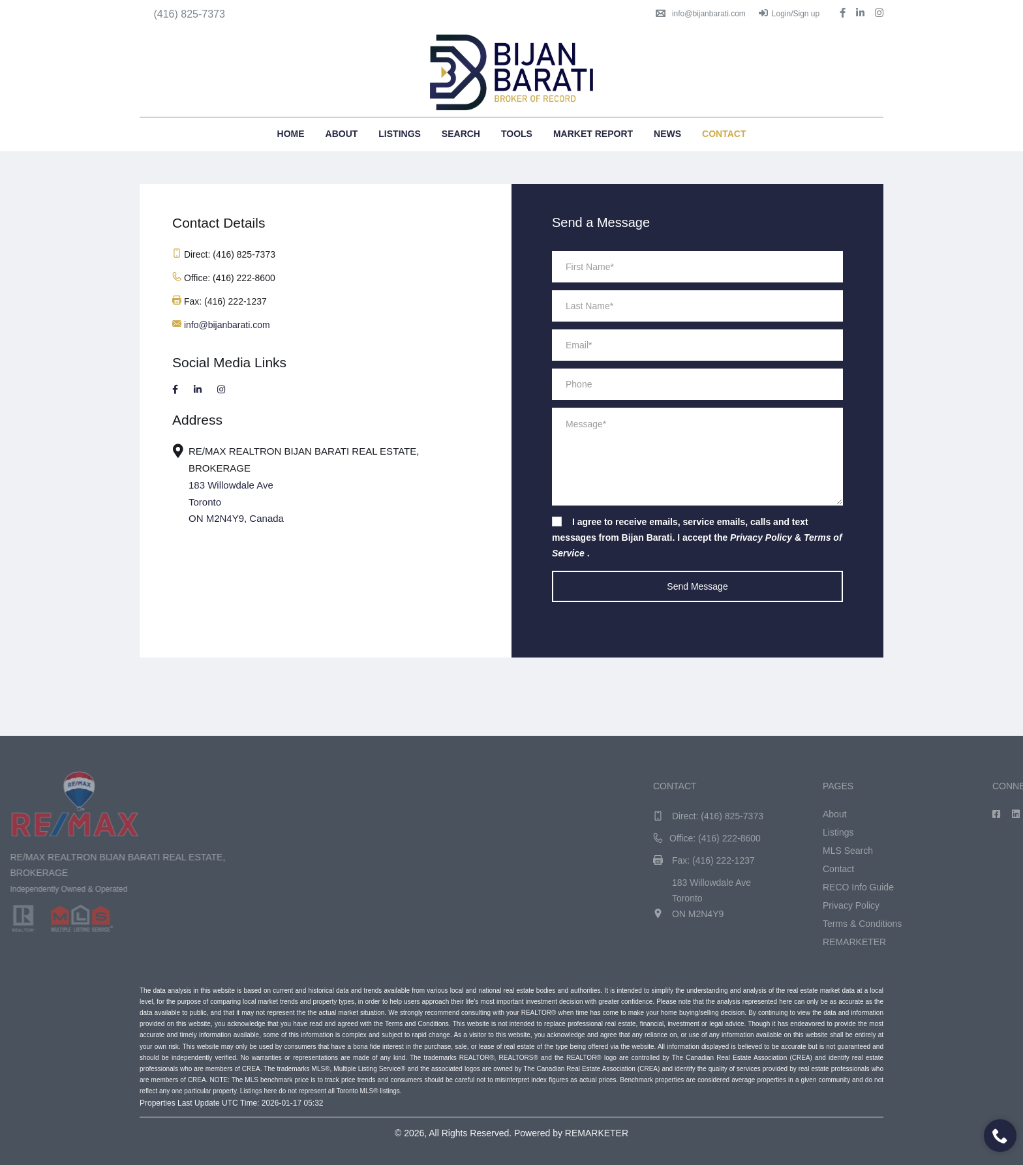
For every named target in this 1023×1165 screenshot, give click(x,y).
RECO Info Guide (945, 887)
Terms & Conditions (948, 923)
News (667, 134)
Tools (516, 134)
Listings (399, 134)
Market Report (593, 134)
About (342, 134)
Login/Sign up (789, 13)
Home (291, 134)
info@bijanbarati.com (701, 13)
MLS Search (934, 850)
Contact (724, 134)
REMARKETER (941, 942)
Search (461, 134)
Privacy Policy (937, 905)
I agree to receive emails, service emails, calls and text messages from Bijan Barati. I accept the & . (697, 537)
